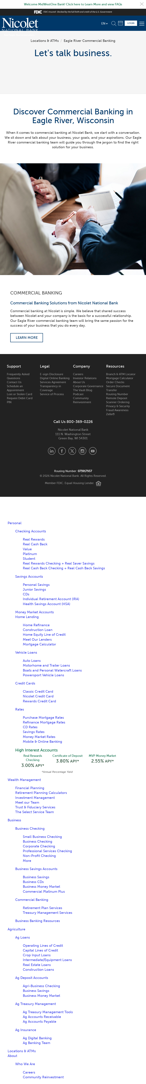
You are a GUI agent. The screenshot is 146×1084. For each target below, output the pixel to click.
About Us (79, 382)
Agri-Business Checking (41, 987)
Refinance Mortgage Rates (44, 723)
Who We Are (25, 1065)
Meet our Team (27, 803)
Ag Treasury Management (35, 1004)
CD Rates (30, 727)
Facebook (62, 451)
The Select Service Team (34, 813)
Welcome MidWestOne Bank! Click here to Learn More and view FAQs (73, 4)
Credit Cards (25, 684)
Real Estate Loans (37, 965)
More (27, 861)
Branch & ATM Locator (121, 374)
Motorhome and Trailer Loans (46, 666)
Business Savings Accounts (36, 870)
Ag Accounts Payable (39, 1022)
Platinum (30, 554)
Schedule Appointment (120, 23)
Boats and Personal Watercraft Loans (52, 670)
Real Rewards (34, 540)
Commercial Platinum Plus (44, 892)
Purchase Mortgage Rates (43, 718)
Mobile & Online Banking (42, 742)
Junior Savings (34, 590)
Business (14, 821)
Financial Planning (29, 789)
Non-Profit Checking (39, 856)
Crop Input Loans (37, 956)
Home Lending (27, 617)
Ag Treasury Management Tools (48, 1013)
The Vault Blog (82, 390)
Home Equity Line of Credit (44, 635)
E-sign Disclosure (51, 374)
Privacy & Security (118, 406)
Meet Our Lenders (37, 640)
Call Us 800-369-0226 (73, 422)
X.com (72, 451)
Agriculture (16, 930)
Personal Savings (36, 585)
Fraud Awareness (117, 410)
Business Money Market (41, 887)
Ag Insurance (25, 1030)
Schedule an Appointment (15, 388)
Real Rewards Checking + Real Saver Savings (58, 564)
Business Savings (36, 878)
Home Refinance (36, 625)
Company (81, 367)
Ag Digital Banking (37, 1039)
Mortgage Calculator (119, 378)
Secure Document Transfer (118, 388)
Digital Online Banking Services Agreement (55, 380)
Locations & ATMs (45, 41)
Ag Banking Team (36, 1044)
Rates (19, 709)
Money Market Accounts (34, 612)
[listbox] (104, 24)
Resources (115, 367)
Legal (44, 367)
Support (14, 367)
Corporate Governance (88, 386)
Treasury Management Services (47, 913)
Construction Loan (37, 630)
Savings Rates (33, 732)
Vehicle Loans (26, 653)
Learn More (27, 338)
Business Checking (30, 829)
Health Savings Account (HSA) (46, 604)
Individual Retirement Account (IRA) (51, 599)
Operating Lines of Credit (43, 946)
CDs (26, 595)
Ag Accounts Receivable (42, 1017)
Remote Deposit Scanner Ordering (117, 400)
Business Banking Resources (37, 922)
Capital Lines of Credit (40, 951)
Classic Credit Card (38, 692)
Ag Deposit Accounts (31, 978)
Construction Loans (38, 970)
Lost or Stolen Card (19, 394)
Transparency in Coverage (50, 388)
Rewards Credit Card (39, 701)
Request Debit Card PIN (20, 400)
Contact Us (14, 382)
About (12, 1056)
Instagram (82, 451)
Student (29, 559)
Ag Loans (22, 938)
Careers (78, 374)
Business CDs (33, 883)
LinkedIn (52, 451)
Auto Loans (32, 661)
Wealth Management (24, 780)
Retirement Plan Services (42, 909)
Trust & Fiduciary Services (35, 808)
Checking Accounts (30, 532)
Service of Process (52, 394)
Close (141, 4)
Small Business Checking (42, 837)
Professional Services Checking (47, 852)
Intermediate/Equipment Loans (47, 961)
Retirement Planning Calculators (41, 793)
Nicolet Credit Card (38, 697)
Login (130, 23)
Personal (14, 523)
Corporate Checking (39, 847)
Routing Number (117, 394)
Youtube (93, 451)
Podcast (78, 394)
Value (27, 549)
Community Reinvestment (82, 400)
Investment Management (35, 798)
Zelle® (110, 414)
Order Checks (115, 382)
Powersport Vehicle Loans (43, 675)
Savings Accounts (29, 577)
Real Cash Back (35, 544)
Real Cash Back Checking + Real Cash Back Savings (64, 568)
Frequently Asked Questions (18, 376)
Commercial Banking (31, 900)
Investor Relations (85, 378)
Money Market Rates (39, 737)
